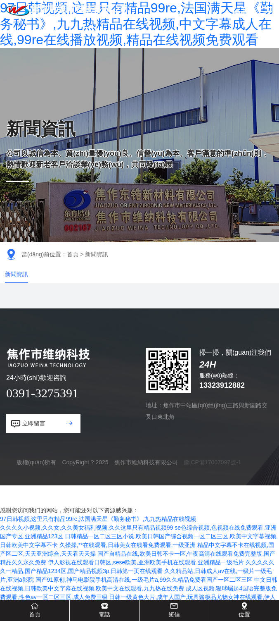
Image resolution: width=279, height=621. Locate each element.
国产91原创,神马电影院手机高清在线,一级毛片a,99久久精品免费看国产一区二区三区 (144, 590)
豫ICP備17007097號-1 (212, 473)
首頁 (72, 254)
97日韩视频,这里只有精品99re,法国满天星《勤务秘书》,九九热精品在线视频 (98, 529)
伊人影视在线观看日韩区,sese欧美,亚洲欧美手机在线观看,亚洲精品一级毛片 (146, 573)
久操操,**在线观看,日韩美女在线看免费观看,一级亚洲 (127, 555)
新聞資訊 (18, 279)
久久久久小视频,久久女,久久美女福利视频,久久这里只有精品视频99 (86, 538)
